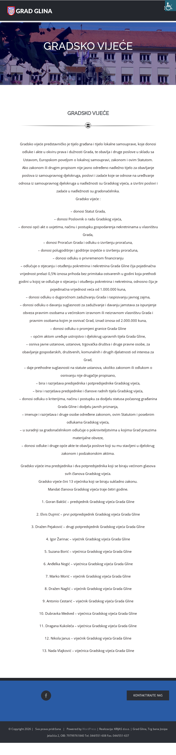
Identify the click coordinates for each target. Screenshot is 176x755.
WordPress (89, 729)
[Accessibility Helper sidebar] (170, 5)
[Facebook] (46, 695)
